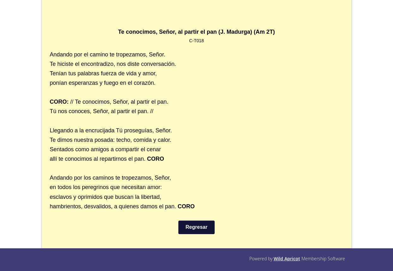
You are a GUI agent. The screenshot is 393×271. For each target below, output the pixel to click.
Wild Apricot (287, 259)
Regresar (196, 227)
